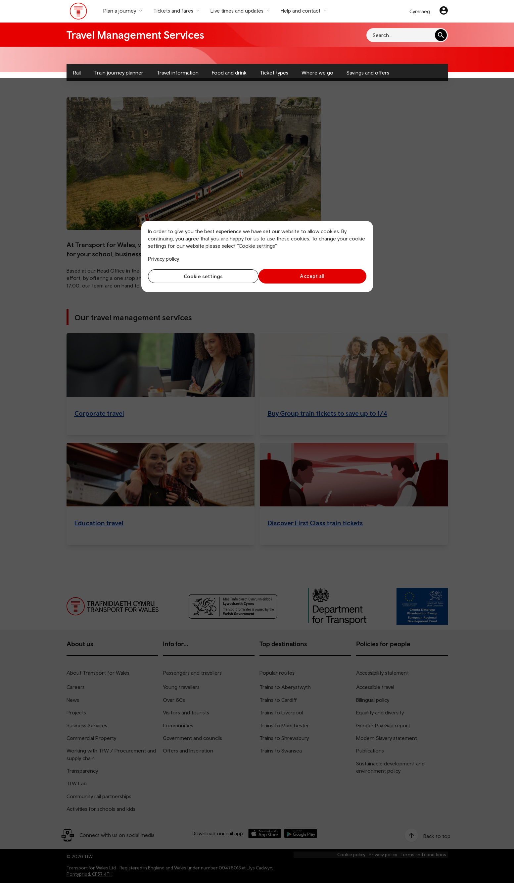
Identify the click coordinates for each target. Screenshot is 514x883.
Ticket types (274, 73)
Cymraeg (419, 11)
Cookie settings (200, 276)
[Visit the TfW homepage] (78, 13)
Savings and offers (368, 73)
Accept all (313, 276)
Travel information (178, 73)
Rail (77, 73)
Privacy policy (163, 259)
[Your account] (444, 11)
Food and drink (229, 73)
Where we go (317, 73)
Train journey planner (118, 73)
